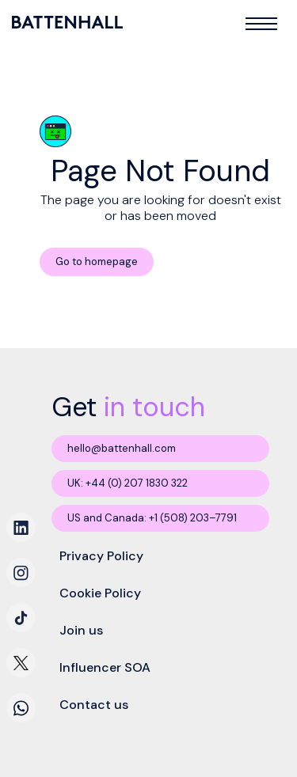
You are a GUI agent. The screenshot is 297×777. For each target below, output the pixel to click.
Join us (81, 630)
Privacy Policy (101, 556)
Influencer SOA (104, 667)
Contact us (93, 704)
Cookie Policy (100, 593)
